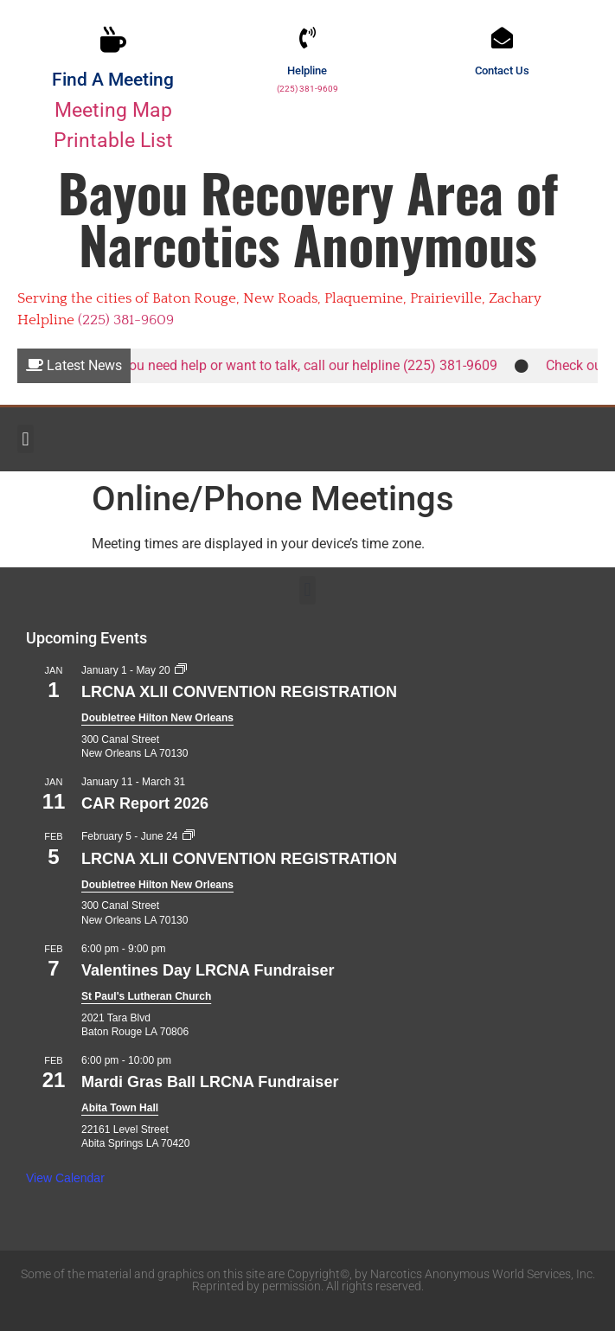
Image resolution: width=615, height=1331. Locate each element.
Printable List (113, 140)
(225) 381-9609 (307, 88)
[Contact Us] (502, 37)
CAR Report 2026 (144, 803)
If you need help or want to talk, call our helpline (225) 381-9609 (309, 365)
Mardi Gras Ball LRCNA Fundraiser (209, 1082)
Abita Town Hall (119, 1108)
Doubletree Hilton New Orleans (157, 718)
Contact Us (502, 70)
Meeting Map (113, 110)
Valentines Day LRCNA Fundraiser (207, 970)
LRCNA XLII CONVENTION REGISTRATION (239, 692)
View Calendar (65, 1178)
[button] (25, 439)
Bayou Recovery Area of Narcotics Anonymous (308, 217)
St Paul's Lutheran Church (146, 996)
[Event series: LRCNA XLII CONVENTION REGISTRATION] (181, 670)
